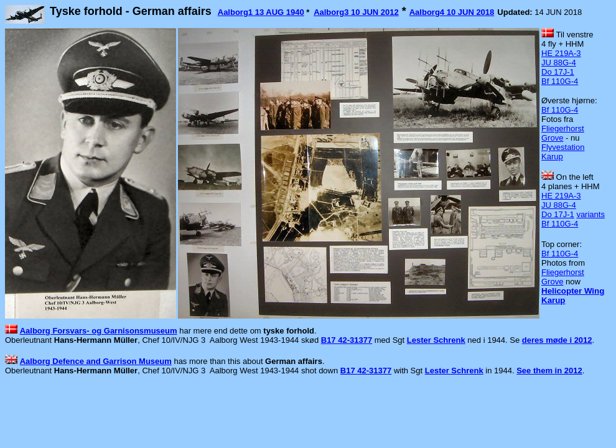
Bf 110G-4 (559, 81)
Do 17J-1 (557, 72)
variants (590, 214)
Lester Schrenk (436, 340)
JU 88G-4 (558, 62)
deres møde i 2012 (557, 340)
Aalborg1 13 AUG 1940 (261, 12)
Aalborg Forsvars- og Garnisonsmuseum (98, 330)
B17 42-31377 (346, 340)
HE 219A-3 (561, 53)
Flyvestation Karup (562, 151)
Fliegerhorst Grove (562, 133)
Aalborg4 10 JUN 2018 (452, 12)
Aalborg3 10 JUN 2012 (356, 12)
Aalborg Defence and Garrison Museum (96, 361)
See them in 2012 (549, 370)
